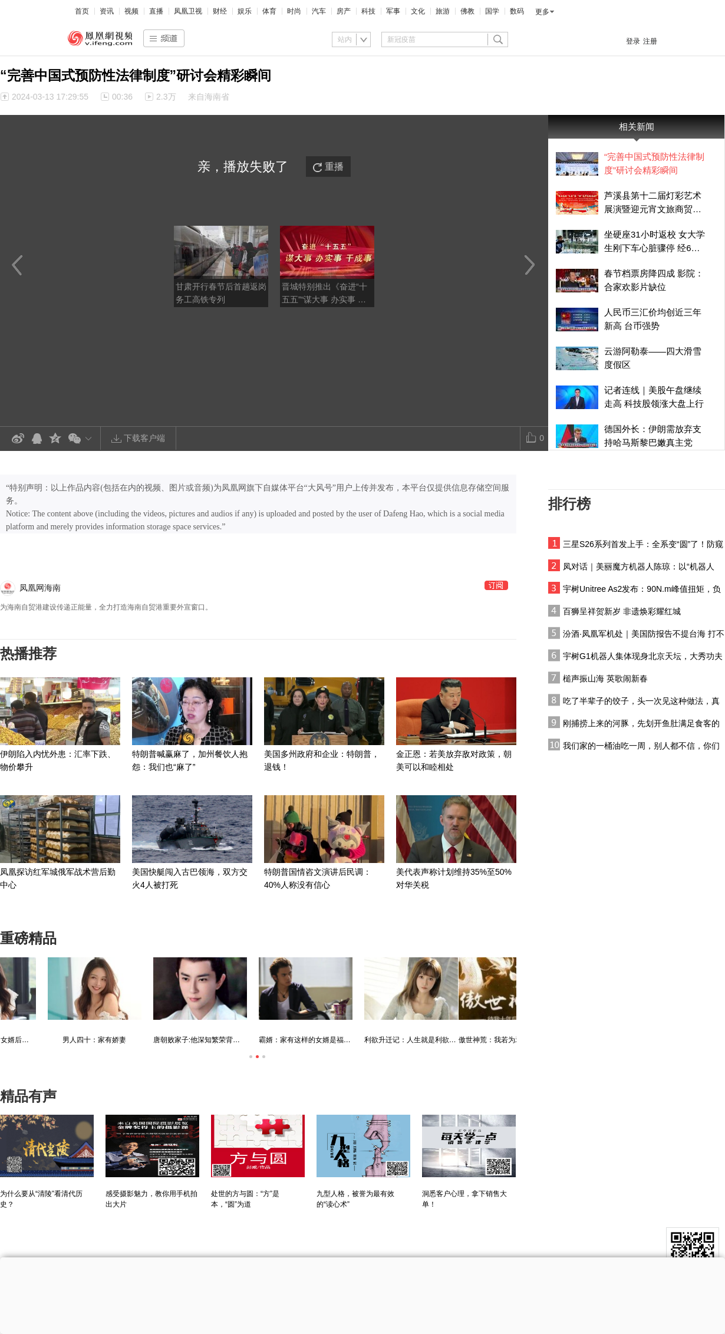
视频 (131, 11)
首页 (82, 11)
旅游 (443, 11)
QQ (36, 439)
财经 (220, 11)
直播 (156, 11)
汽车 (319, 11)
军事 (393, 11)
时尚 (294, 11)
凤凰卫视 (188, 11)
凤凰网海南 (40, 587)
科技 (368, 11)
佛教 (467, 11)
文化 (418, 11)
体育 (269, 11)
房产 (344, 11)
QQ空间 (55, 439)
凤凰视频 (100, 38)
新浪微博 (18, 439)
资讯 (107, 11)
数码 (517, 11)
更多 (542, 12)
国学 (492, 11)
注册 (650, 41)
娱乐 (245, 11)
